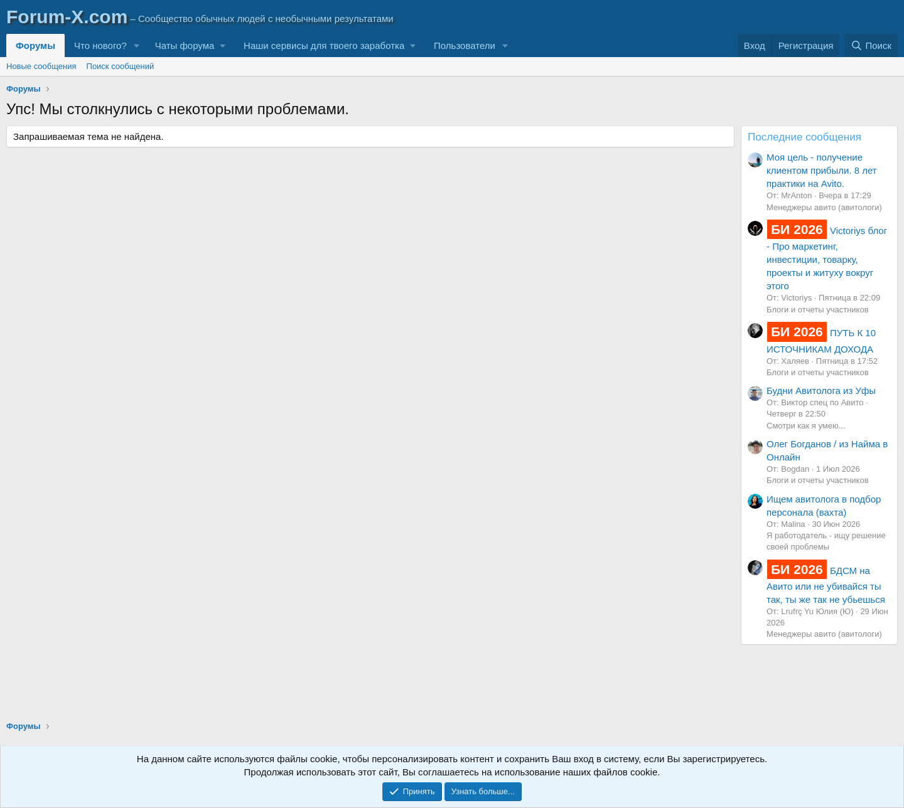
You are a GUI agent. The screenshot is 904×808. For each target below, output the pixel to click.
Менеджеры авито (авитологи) (824, 207)
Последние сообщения (804, 137)
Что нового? (100, 45)
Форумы (35, 45)
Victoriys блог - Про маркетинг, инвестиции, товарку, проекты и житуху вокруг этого (827, 258)
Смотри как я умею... (806, 425)
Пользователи (464, 45)
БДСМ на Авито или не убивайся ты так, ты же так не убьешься (826, 585)
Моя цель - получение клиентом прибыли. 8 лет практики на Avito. (822, 170)
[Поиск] (871, 45)
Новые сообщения (41, 66)
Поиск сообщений (120, 66)
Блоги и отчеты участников (818, 309)
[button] (137, 45)
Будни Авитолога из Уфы (821, 390)
